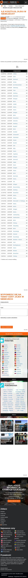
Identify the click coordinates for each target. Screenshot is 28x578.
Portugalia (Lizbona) (21, 534)
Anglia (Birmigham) (20, 532)
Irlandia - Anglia (8, 401)
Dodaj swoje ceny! (14, 501)
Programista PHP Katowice (20, 576)
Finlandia (18, 371)
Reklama (3, 519)
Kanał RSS (4, 524)
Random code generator (6, 569)
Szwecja (6, 363)
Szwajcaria (19, 356)
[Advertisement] (14, 460)
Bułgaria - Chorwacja (7, 404)
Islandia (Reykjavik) (20, 546)
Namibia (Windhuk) (20, 542)
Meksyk (18, 547)
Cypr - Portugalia (20, 389)
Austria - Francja (8, 397)
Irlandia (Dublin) (20, 531)
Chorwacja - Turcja (20, 391)
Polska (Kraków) (6, 542)
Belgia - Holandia (7, 393)
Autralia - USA (20, 395)
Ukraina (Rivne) (19, 544)
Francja (18, 346)
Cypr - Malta (20, 397)
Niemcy (6, 346)
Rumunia (18, 365)
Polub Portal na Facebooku (14, 334)
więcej (14, 379)
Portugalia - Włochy (20, 408)
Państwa (3, 511)
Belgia (18, 360)
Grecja (5, 365)
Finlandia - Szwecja (8, 399)
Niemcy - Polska (8, 391)
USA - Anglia (20, 410)
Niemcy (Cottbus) (7, 531)
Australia (18, 352)
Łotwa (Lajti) (5, 544)
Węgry (18, 350)
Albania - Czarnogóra (7, 403)
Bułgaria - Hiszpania (20, 404)
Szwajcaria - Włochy (8, 410)
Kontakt (2, 522)
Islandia (18, 348)
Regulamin (3, 521)
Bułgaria (6, 371)
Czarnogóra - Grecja (20, 406)
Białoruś (18, 369)
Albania (18, 354)
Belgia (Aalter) (19, 549)
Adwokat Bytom (4, 568)
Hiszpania (6, 362)
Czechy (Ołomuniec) (7, 532)
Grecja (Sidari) (6, 551)
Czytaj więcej (4, 565)
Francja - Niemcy (7, 406)
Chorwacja (6, 356)
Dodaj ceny (3, 513)
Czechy (6, 367)
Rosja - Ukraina (20, 399)
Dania (5, 350)
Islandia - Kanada (7, 395)
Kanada (18, 345)
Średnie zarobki (4, 517)
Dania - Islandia (20, 401)
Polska (5, 345)
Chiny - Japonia (20, 393)
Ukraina (6, 369)
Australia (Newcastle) (21, 540)
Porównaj (3, 515)
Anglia (5, 348)
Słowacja (18, 373)
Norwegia (6, 358)
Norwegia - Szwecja (8, 408)
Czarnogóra (19, 363)
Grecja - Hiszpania (8, 389)
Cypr (17, 367)
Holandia (6, 352)
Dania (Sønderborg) (7, 534)
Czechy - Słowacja (20, 403)
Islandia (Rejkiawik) (7, 549)
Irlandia (6, 354)
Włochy (6, 360)
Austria (18, 362)
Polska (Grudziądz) (7, 540)
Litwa (17, 358)
